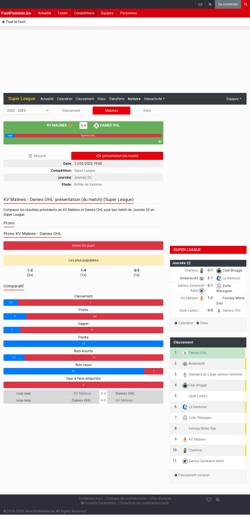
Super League (84, 171)
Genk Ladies (191, 310)
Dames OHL (107, 125)
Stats (101, 99)
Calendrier (64, 99)
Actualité (44, 13)
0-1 (210, 270)
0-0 (210, 310)
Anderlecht (192, 278)
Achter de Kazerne (88, 184)
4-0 (103, 400)
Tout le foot (13, 22)
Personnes (128, 13)
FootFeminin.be (16, 13)
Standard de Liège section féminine (212, 374)
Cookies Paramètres (98, 503)
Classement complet (194, 475)
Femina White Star (199, 428)
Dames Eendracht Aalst (203, 461)
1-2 (210, 298)
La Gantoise (228, 278)
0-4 (83, 125)
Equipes (107, 13)
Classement (85, 99)
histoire (134, 99)
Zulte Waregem (197, 418)
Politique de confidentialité (126, 498)
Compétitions (84, 13)
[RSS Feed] (217, 499)
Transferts (116, 99)
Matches (111, 111)
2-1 (210, 278)
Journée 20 (82, 177)
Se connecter (228, 4)
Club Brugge (229, 270)
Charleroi (194, 270)
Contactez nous (91, 498)
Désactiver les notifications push (144, 503)
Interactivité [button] (153, 99)
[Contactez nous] (209, 499)
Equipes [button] (232, 99)
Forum (62, 13)
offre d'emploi (160, 498)
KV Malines (60, 125)
